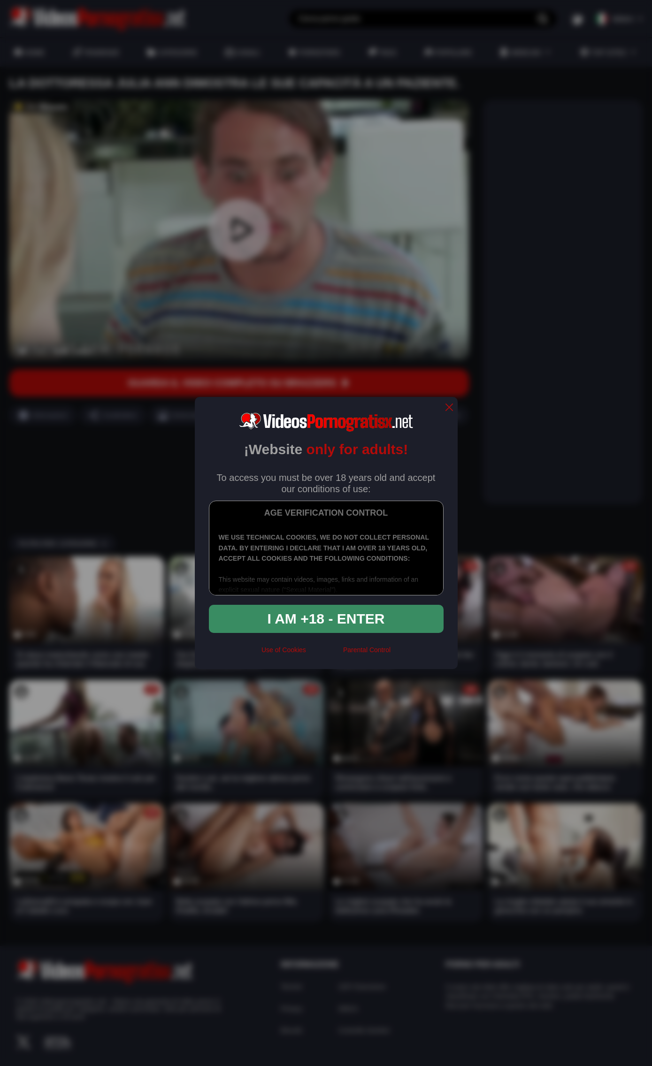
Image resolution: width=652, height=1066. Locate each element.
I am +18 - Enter (326, 618)
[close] (449, 408)
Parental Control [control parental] (367, 650)
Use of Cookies (283, 650)
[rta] (324, 654)
